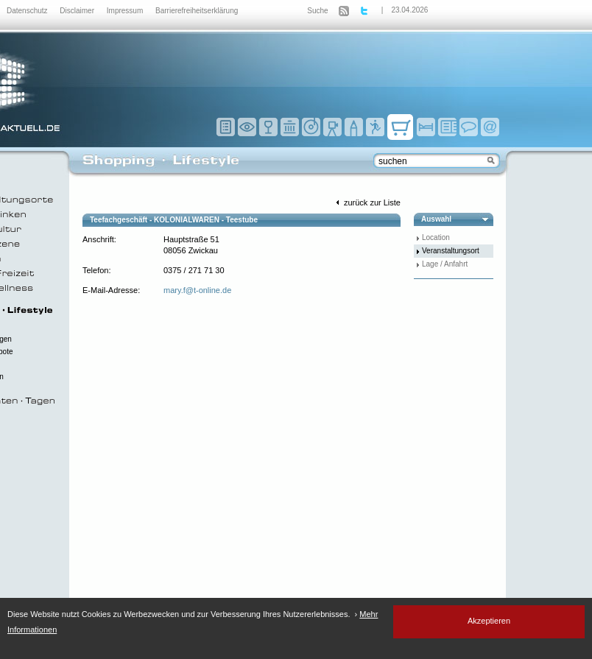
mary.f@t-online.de (197, 290)
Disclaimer (78, 11)
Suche (317, 11)
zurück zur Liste (367, 202)
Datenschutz (28, 11)
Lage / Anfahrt (445, 264)
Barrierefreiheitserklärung (196, 11)
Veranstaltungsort (450, 251)
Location (436, 237)
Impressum (126, 11)
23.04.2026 (409, 10)
